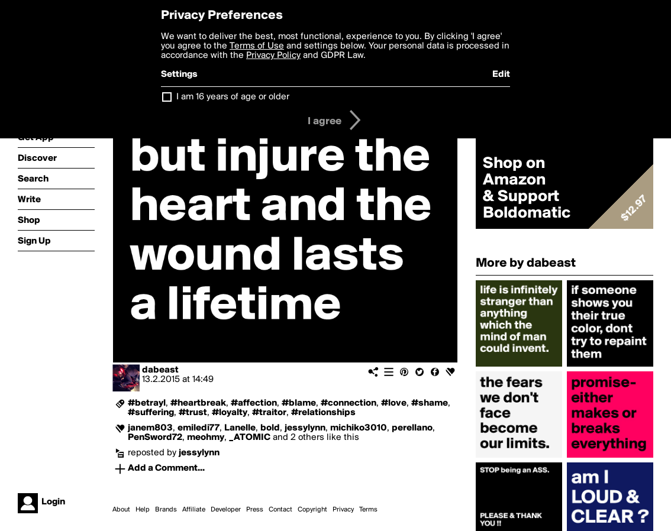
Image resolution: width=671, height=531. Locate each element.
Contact (280, 509)
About (121, 509)
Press (254, 509)
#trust (193, 412)
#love (394, 403)
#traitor (269, 412)
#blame (299, 403)
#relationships (323, 412)
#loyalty (229, 412)
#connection (348, 403)
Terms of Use (257, 46)
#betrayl (147, 403)
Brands (166, 509)
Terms (368, 509)
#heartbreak (198, 403)
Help (143, 509)
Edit (501, 74)
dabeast (160, 370)
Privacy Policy (273, 55)
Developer (226, 509)
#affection (254, 403)
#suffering (151, 412)
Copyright (312, 509)
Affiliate (193, 509)
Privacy (343, 509)
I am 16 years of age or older (232, 97)
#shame (429, 403)
